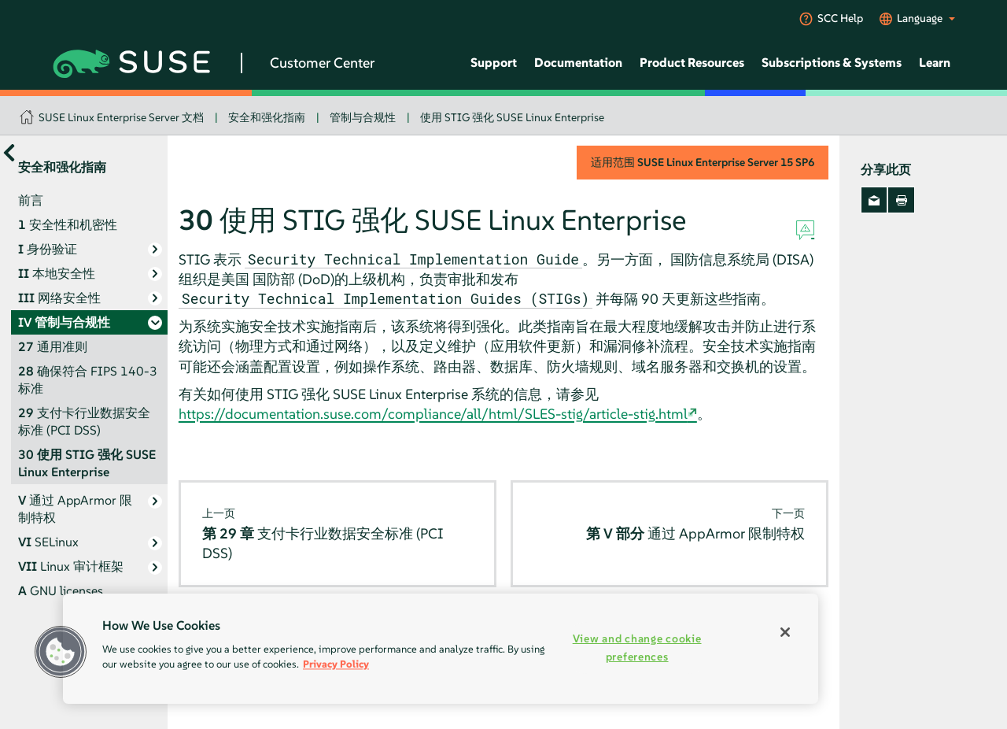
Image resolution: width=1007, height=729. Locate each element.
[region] (440, 649)
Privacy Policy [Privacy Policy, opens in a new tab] (336, 664)
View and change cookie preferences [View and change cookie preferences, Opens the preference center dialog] (637, 647)
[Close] (785, 632)
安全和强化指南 (266, 117)
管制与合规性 (363, 117)
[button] (60, 652)
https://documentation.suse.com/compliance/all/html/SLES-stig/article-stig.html (433, 414)
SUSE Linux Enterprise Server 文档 (121, 117)
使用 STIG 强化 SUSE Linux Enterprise (512, 117)
